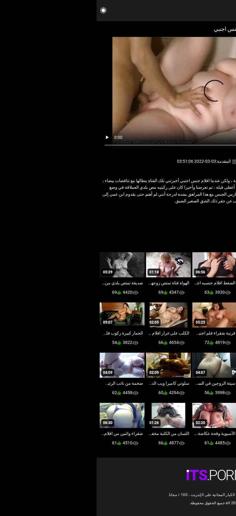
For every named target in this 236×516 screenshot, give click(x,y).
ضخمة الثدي (200, 214)
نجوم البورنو (154, 214)
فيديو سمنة (177, 214)
